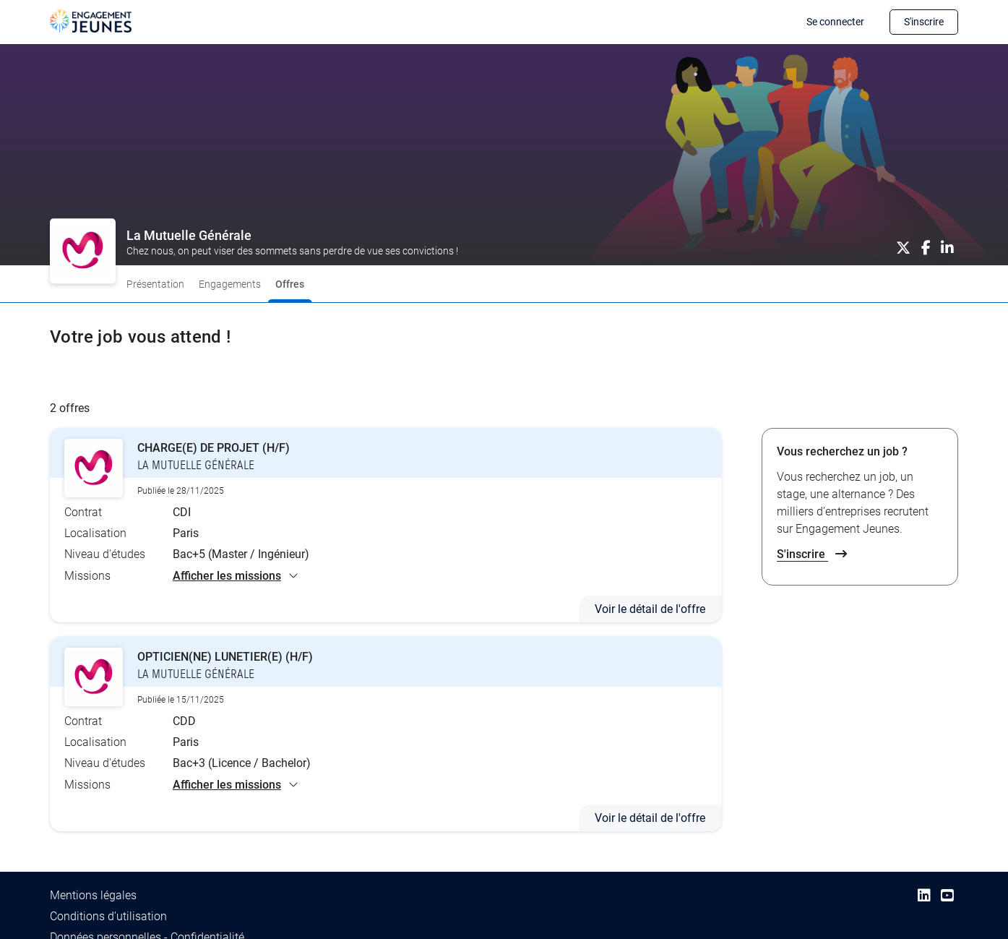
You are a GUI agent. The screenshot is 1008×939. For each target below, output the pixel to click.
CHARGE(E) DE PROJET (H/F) (213, 448)
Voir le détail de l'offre (650, 609)
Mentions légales (93, 894)
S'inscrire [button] (924, 21)
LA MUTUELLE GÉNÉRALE (194, 465)
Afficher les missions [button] (235, 575)
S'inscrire (812, 554)
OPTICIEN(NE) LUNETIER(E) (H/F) (225, 657)
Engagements (230, 284)
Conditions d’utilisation (108, 915)
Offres (289, 284)
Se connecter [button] (835, 21)
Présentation (155, 284)
